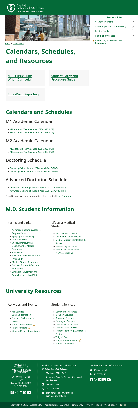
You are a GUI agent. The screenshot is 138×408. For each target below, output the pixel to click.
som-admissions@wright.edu (59, 393)
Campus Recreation (21, 314)
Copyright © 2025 (19, 405)
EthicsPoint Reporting (23, 94)
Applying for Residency (23, 236)
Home (7, 43)
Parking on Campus (65, 321)
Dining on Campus (64, 318)
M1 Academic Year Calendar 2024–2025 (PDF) (32, 132)
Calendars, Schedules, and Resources (108, 41)
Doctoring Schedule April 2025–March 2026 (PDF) (34, 171)
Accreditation (51, 405)
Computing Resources (66, 311)
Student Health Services (67, 324)
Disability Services (64, 314)
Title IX (98, 405)
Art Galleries (18, 311)
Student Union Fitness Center (26, 331)
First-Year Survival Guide (67, 233)
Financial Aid (18, 252)
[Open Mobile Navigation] (135, 7)
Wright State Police (64, 343)
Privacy (89, 405)
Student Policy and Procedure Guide (64, 78)
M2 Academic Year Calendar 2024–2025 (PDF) (32, 152)
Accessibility (36, 405)
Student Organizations (66, 246)
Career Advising (19, 239)
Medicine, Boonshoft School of (55, 369)
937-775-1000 (21, 386)
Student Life (114, 17)
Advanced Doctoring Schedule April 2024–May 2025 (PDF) (38, 187)
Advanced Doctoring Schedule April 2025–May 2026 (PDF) (38, 190)
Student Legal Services (66, 327)
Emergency (77, 405)
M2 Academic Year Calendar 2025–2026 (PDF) (32, 148)
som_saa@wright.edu (56, 396)
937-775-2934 (52, 388)
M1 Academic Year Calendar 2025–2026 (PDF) (32, 129)
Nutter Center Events (23, 324)
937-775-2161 (100, 374)
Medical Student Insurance (25, 262)
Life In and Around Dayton (68, 236)
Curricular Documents (22, 242)
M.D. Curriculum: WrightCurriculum (21, 78)
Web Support (110, 405)
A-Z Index (65, 405)
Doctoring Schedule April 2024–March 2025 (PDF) (34, 168)
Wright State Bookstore (68, 340)
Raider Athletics (21, 327)
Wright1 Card (61, 337)
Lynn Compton (63, 196)
